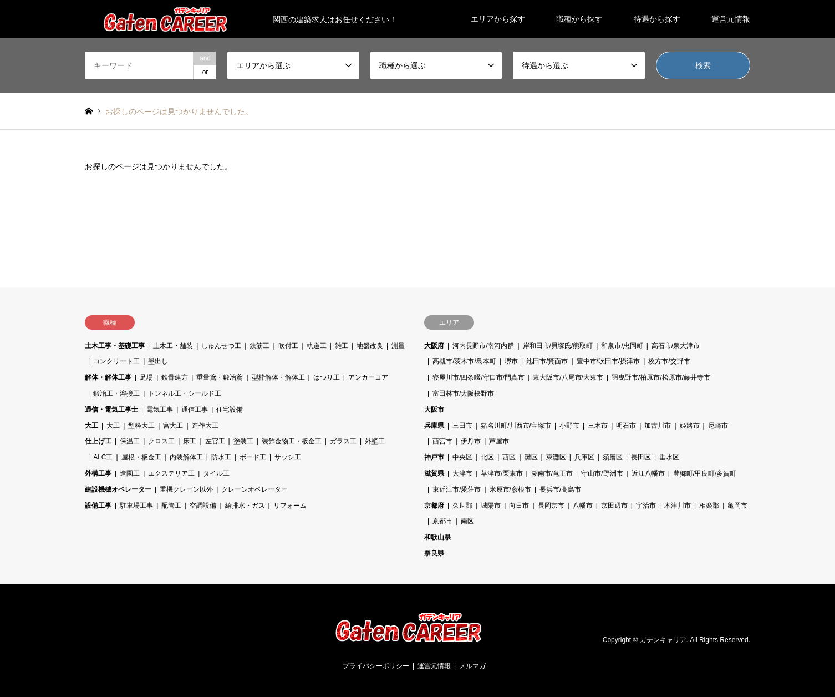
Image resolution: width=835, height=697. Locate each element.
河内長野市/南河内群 (483, 346)
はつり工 (326, 377)
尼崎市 (718, 426)
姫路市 (690, 426)
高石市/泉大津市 (675, 346)
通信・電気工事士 (111, 409)
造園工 (130, 473)
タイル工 (216, 473)
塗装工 (243, 441)
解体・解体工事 (108, 377)
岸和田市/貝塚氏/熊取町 (558, 346)
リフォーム (290, 505)
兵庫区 (584, 457)
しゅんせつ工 (221, 346)
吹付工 (288, 346)
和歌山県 (437, 537)
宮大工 (173, 426)
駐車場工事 (136, 505)
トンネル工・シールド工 (184, 393)
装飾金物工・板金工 (292, 441)
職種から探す (579, 18)
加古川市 (657, 426)
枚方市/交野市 (669, 361)
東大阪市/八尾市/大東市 (568, 377)
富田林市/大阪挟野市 (463, 393)
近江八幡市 (648, 473)
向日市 (519, 505)
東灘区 (556, 457)
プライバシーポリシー (376, 666)
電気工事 (159, 409)
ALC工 (103, 457)
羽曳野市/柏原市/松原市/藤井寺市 (661, 377)
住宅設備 (229, 409)
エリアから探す (498, 18)
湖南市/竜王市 (552, 473)
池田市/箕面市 (547, 361)
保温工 (130, 441)
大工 (91, 426)
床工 (189, 441)
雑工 (341, 346)
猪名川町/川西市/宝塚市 (516, 426)
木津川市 (677, 505)
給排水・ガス (245, 505)
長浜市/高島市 (560, 489)
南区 (467, 521)
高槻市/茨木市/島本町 (464, 361)
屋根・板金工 (141, 457)
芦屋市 (499, 441)
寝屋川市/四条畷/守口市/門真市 (478, 377)
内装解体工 (186, 457)
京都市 (442, 521)
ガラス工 (343, 441)
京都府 (434, 505)
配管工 (171, 505)
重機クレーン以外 (186, 489)
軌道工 (317, 346)
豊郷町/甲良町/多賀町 (705, 473)
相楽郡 (709, 505)
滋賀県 (434, 473)
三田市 (462, 426)
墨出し (158, 361)
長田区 (641, 457)
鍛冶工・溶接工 (116, 393)
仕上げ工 (98, 441)
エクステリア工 (171, 473)
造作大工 (205, 426)
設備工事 (98, 505)
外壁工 (375, 441)
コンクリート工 (116, 361)
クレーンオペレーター (254, 489)
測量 (398, 346)
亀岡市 (737, 505)
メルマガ (472, 666)
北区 (487, 457)
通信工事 (194, 409)
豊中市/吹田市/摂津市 (608, 361)
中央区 (462, 457)
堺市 (511, 361)
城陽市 (491, 505)
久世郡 (462, 505)
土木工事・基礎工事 (115, 346)
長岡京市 (551, 505)
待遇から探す (657, 18)
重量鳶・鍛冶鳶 (219, 377)
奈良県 (434, 553)
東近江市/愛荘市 (456, 489)
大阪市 (434, 409)
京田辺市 (614, 505)
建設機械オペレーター (118, 489)
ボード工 (253, 457)
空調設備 (203, 505)
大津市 (462, 473)
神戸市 (434, 457)
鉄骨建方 (174, 377)
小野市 (569, 426)
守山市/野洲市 (602, 473)
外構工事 (98, 473)
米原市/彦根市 (510, 489)
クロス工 (161, 441)
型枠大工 (141, 426)
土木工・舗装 (173, 346)
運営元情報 (730, 18)
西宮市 (442, 441)
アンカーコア (368, 377)
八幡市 (583, 505)
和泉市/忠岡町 (622, 346)
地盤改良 (370, 346)
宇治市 (646, 505)
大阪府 (434, 346)
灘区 (531, 457)
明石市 (626, 426)
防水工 (221, 457)
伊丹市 (471, 441)
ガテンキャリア (663, 640)
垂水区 (669, 457)
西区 (509, 457)
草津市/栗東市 (501, 473)
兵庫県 (434, 426)
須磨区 (613, 457)
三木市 (598, 426)
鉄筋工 (259, 346)
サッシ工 (287, 457)
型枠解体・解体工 (278, 377)
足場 (146, 377)
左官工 (215, 441)
